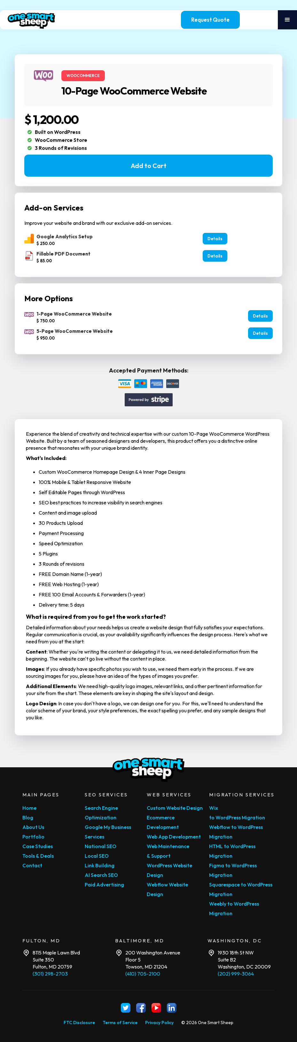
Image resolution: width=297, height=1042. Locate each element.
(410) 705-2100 (142, 973)
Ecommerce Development (163, 822)
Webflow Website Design (167, 889)
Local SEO (97, 856)
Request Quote (210, 19)
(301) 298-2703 (50, 973)
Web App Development (174, 836)
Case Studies (37, 846)
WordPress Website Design (169, 870)
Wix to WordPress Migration (237, 813)
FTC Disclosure (79, 1022)
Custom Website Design (175, 808)
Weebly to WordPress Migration (234, 908)
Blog (27, 817)
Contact (32, 865)
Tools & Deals (38, 856)
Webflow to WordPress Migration (236, 832)
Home (29, 808)
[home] (37, 19)
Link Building (99, 865)
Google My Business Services (108, 832)
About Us (33, 827)
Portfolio (33, 836)
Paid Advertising (104, 884)
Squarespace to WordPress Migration (240, 889)
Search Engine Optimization (101, 813)
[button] (287, 19)
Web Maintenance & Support (168, 851)
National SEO (100, 846)
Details (215, 238)
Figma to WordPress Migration (233, 870)
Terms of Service (120, 1022)
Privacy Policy (159, 1022)
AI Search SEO (101, 875)
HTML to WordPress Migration (232, 851)
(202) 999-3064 (236, 973)
